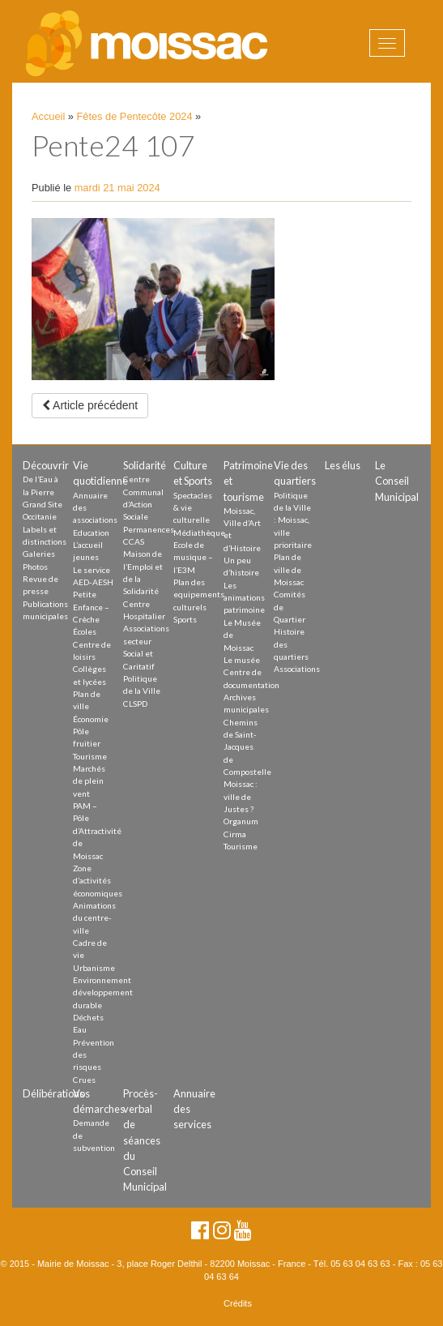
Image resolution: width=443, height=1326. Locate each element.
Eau (80, 1029)
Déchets (88, 1017)
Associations (297, 669)
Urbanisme (94, 968)
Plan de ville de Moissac (289, 569)
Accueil (48, 116)
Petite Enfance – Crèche (91, 606)
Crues (84, 1079)
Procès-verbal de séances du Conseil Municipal (145, 1140)
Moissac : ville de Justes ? (241, 796)
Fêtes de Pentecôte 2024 (135, 116)
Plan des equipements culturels (198, 594)
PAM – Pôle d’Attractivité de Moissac (97, 830)
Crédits (238, 1303)
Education (91, 532)
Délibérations (53, 1093)
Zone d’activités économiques (97, 880)
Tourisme (90, 756)
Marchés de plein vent (89, 781)
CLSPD (135, 703)
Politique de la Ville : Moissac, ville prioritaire (293, 520)
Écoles (84, 631)
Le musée (242, 660)
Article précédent (90, 405)
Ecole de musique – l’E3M (193, 557)
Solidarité (144, 465)
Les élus (342, 465)
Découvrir (46, 465)
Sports (185, 619)
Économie (91, 719)
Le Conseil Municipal (397, 481)
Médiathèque (199, 532)
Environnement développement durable (103, 992)
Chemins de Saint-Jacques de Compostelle (247, 746)
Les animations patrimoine (244, 597)
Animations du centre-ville (94, 917)
